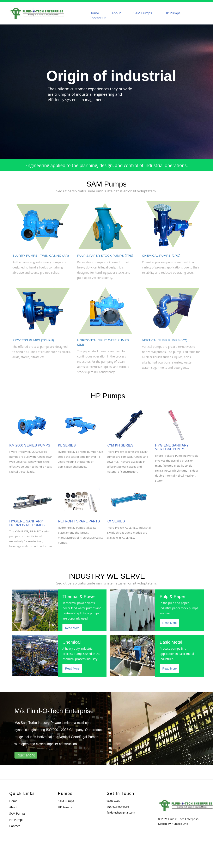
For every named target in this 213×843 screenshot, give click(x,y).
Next (207, 88)
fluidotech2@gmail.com (120, 812)
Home (94, 13)
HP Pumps (173, 13)
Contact (14, 826)
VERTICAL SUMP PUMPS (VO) (164, 340)
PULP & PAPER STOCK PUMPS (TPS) (105, 255)
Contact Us (98, 18)
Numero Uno (179, 824)
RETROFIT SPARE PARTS (79, 521)
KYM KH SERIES (120, 445)
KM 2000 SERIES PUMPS (29, 445)
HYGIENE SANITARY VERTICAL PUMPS (172, 447)
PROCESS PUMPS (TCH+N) (33, 340)
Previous (5, 88)
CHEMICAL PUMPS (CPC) (161, 255)
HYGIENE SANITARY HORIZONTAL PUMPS (27, 523)
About (116, 13)
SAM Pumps (142, 13)
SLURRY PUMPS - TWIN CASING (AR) (40, 255)
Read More (72, 628)
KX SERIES (115, 521)
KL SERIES (67, 445)
